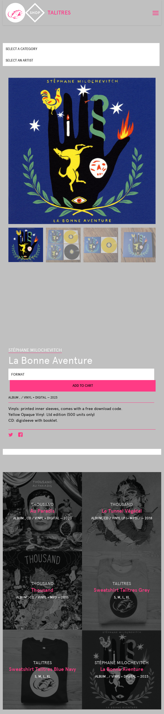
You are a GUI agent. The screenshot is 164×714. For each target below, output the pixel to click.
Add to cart (82, 386)
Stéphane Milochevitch (35, 350)
